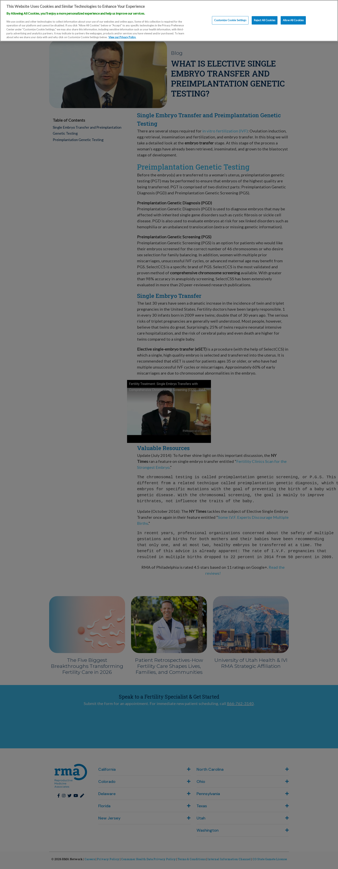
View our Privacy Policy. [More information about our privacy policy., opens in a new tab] (122, 37)
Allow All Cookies (293, 20)
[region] (169, 20)
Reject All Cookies (264, 20)
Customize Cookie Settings (230, 20)
